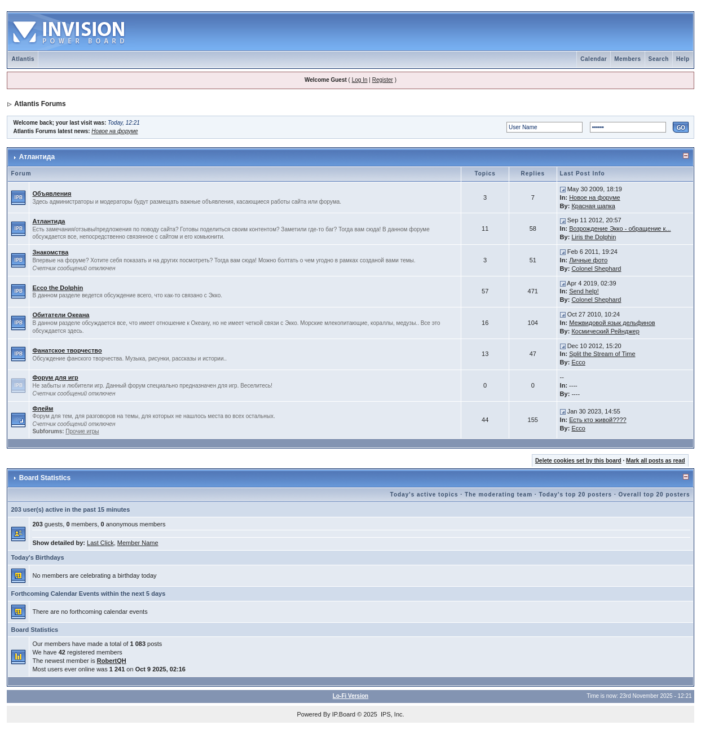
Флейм (42, 408)
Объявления (51, 193)
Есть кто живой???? (598, 419)
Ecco (578, 362)
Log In (360, 80)
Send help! (584, 291)
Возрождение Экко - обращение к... (620, 228)
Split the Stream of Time (602, 353)
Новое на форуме (114, 131)
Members (627, 59)
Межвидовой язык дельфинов (612, 322)
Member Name (137, 542)
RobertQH (111, 660)
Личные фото (588, 260)
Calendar (593, 59)
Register (382, 80)
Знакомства (50, 252)
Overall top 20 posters (654, 494)
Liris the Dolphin (593, 237)
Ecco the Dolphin (57, 287)
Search (659, 59)
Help (683, 59)
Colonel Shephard (596, 268)
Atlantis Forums (39, 104)
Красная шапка (593, 206)
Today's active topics (424, 494)
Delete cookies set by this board (578, 461)
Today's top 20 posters (575, 494)
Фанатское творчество (67, 350)
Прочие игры (82, 431)
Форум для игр (55, 377)
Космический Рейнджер (605, 331)
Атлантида (37, 157)
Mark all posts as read (655, 461)
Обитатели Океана (60, 314)
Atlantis (22, 59)
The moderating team (498, 494)
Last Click (100, 542)
